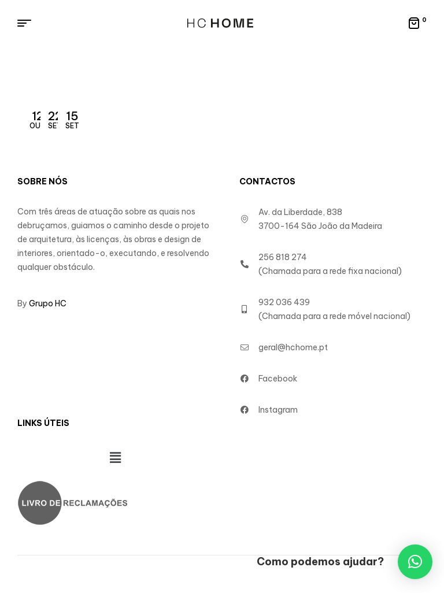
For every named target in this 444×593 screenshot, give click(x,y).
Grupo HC (47, 303)
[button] (115, 457)
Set (55, 119)
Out (37, 119)
